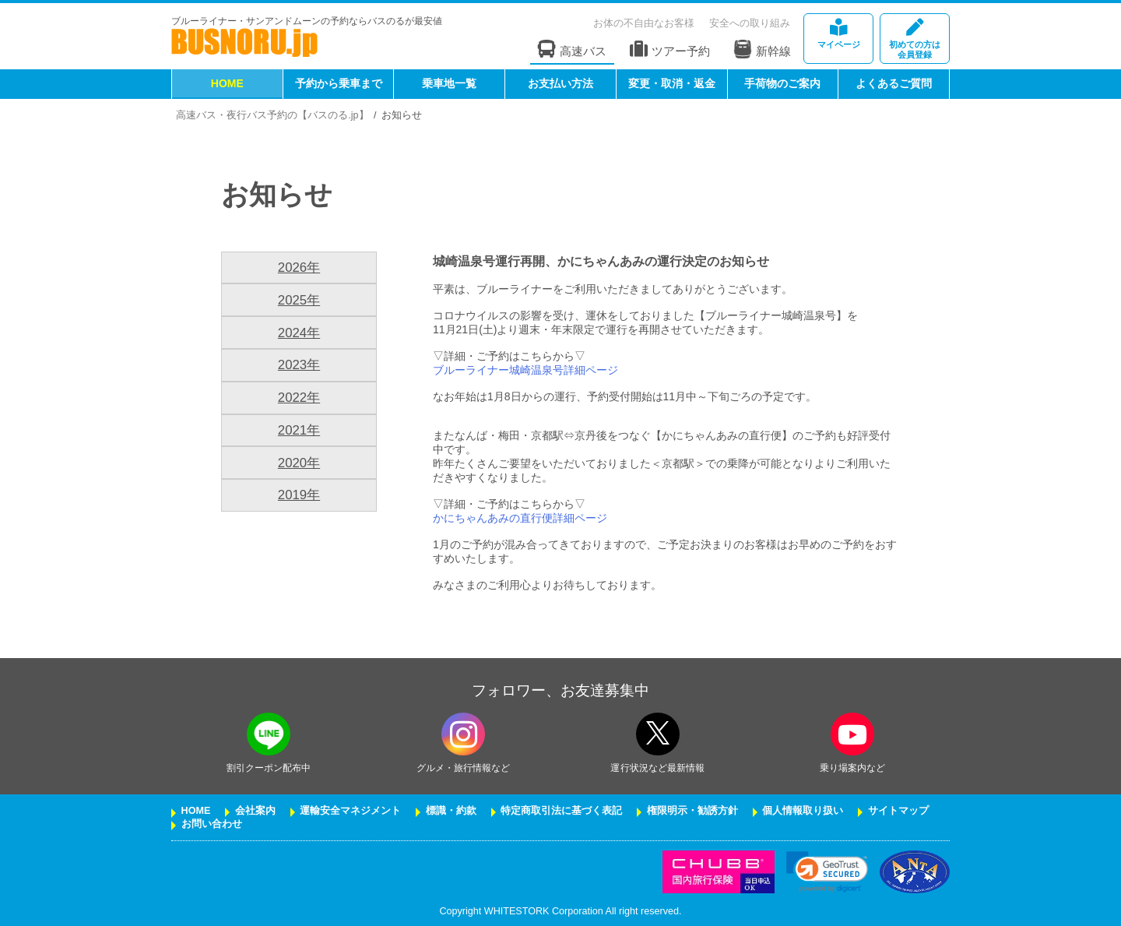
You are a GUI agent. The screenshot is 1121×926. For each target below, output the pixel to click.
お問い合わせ (211, 824)
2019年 (299, 495)
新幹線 (762, 49)
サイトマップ (898, 810)
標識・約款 (451, 810)
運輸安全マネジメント (350, 810)
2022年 (299, 397)
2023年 (299, 364)
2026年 (299, 267)
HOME (227, 83)
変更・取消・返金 (671, 83)
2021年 (299, 430)
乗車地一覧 (449, 83)
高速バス (572, 49)
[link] (827, 871)
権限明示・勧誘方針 (692, 810)
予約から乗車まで (338, 83)
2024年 (299, 333)
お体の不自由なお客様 (643, 23)
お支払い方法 (560, 83)
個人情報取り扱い (802, 810)
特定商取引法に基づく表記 (561, 810)
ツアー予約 (670, 49)
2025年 (299, 300)
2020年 (299, 463)
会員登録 (914, 39)
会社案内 (255, 810)
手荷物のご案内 (782, 83)
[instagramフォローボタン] (463, 734)
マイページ (838, 34)
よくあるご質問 (894, 83)
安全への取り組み (749, 23)
